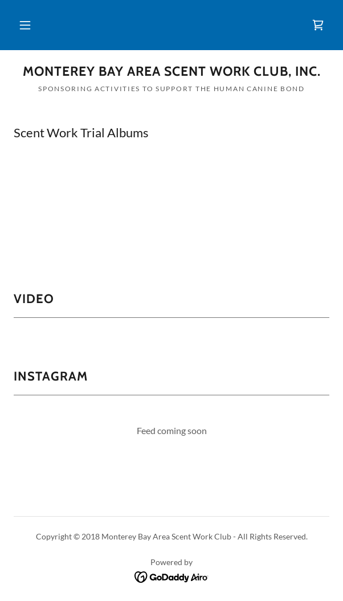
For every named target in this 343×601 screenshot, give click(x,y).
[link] (318, 25)
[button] (25, 25)
